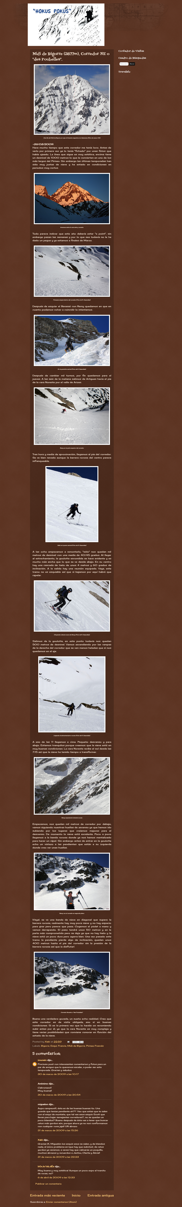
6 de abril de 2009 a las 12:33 (56, 1177)
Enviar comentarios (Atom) (61, 1202)
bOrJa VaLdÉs (46, 1166)
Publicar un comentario (48, 1183)
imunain (42, 1060)
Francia (62, 1046)
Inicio (76, 1195)
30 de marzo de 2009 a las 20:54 (59, 1094)
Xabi (40, 1140)
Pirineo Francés (95, 1046)
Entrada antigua (101, 1195)
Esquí (54, 1046)
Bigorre (45, 1046)
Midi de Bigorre (76, 1046)
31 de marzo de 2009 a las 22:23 (58, 1157)
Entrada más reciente (47, 1195)
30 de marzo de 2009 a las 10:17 (58, 1074)
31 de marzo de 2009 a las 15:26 (58, 1130)
